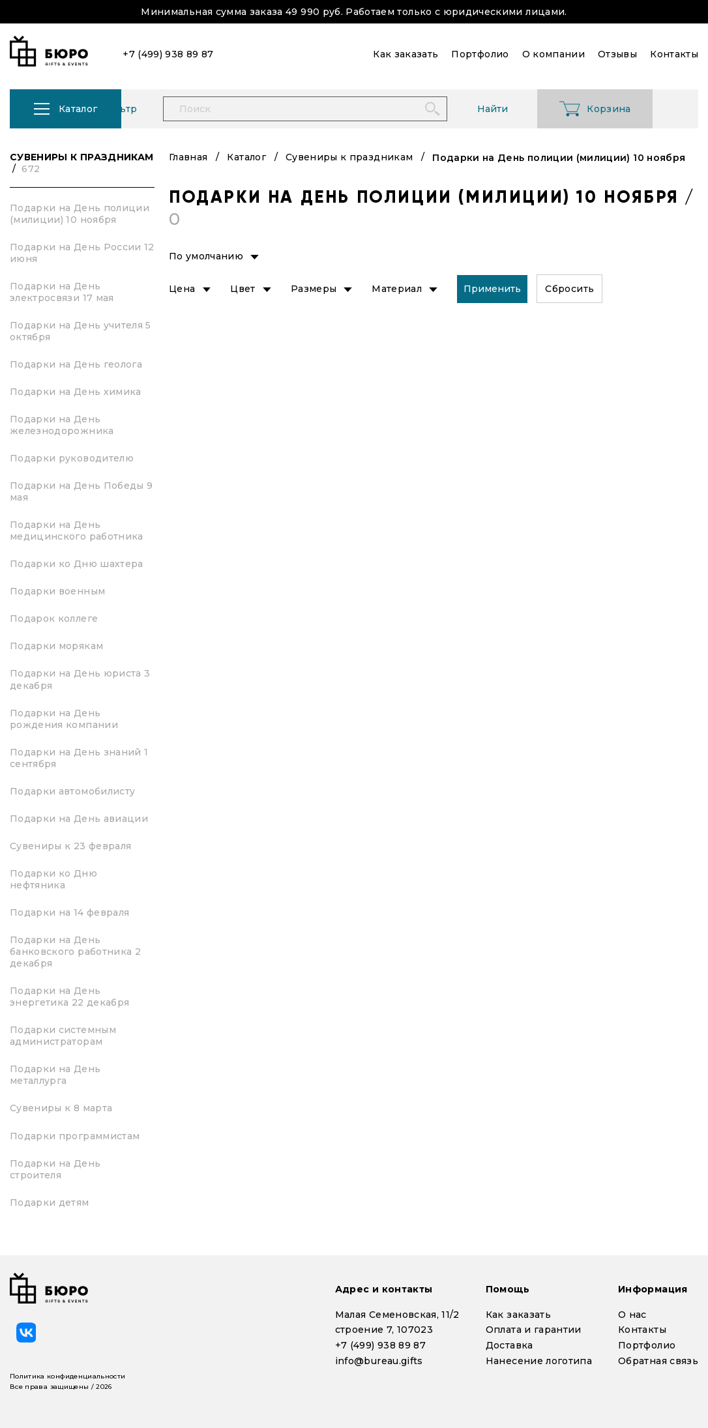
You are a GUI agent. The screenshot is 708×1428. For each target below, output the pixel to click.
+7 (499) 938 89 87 (380, 1345)
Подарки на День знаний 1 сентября (79, 758)
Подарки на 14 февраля (69, 912)
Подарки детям (49, 1202)
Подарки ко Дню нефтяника (53, 879)
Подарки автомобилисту (72, 791)
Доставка (509, 1345)
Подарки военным (57, 591)
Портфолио (646, 1345)
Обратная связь (658, 1361)
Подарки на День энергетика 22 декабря (69, 996)
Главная (188, 157)
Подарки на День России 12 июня (82, 253)
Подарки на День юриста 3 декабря (80, 679)
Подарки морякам (56, 646)
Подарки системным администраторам (63, 1035)
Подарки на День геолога (76, 364)
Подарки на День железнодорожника (62, 425)
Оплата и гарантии (534, 1329)
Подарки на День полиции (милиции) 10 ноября (79, 214)
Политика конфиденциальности (67, 1376)
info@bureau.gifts (379, 1361)
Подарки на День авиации (79, 818)
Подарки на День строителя (55, 1169)
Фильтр (167, 109)
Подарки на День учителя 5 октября (80, 331)
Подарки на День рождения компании (64, 719)
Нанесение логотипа (539, 1361)
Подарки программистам (75, 1136)
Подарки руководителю (72, 458)
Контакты (642, 1329)
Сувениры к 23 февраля (70, 846)
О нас (632, 1314)
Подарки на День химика (75, 392)
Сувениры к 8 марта (61, 1108)
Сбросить (569, 289)
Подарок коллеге (54, 618)
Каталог (246, 157)
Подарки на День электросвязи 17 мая (62, 292)
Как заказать (518, 1314)
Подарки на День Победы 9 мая (81, 491)
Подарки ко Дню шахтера (76, 564)
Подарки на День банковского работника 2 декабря (75, 951)
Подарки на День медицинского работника (76, 530)
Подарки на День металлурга (55, 1074)
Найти (541, 109)
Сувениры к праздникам (81, 163)
